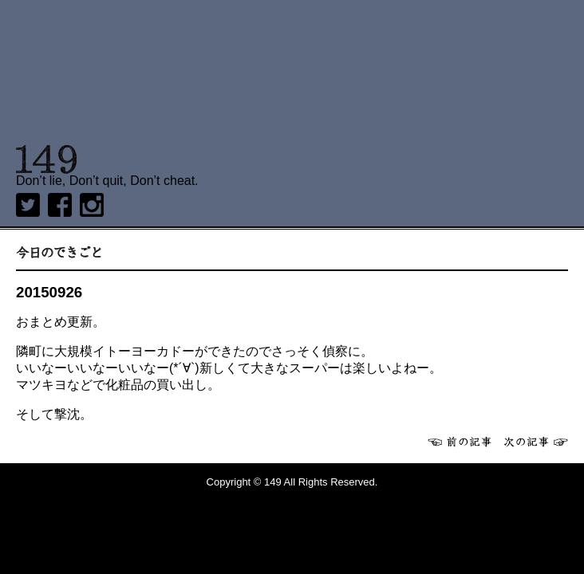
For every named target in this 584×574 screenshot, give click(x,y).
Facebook (60, 205)
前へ (459, 441)
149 (46, 159)
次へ (536, 441)
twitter (28, 205)
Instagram (92, 205)
